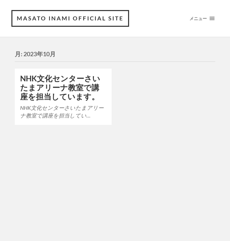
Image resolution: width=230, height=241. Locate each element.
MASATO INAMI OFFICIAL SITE (70, 18)
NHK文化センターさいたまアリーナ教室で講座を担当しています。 (60, 87)
